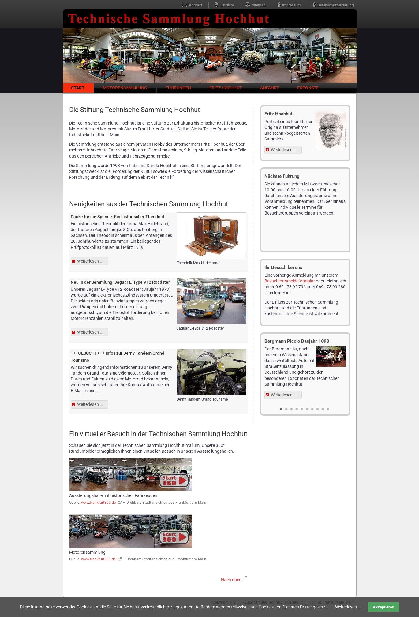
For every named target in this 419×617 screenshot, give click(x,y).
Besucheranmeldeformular (289, 281)
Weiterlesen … (92, 261)
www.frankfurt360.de (98, 502)
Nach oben (231, 579)
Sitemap (259, 5)
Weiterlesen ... (284, 394)
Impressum (291, 5)
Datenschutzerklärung (335, 5)
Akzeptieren (383, 607)
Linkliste (227, 5)
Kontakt (195, 5)
